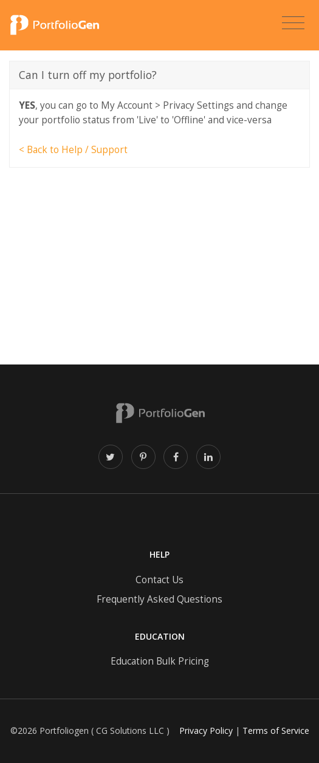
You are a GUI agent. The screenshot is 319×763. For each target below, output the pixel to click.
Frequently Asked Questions (159, 599)
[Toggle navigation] (293, 23)
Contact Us (159, 579)
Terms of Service (275, 730)
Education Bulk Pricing (160, 661)
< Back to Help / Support (73, 149)
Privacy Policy (206, 730)
